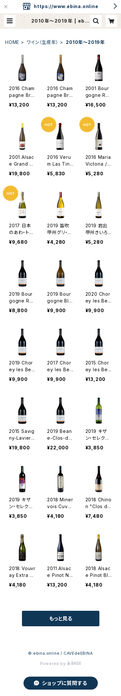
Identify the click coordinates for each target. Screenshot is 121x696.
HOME (12, 42)
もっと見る (60, 618)
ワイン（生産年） (42, 42)
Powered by (60, 663)
